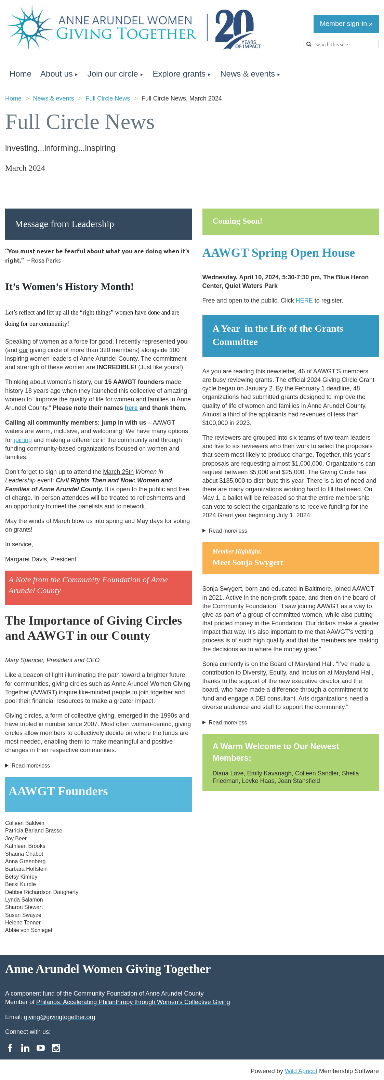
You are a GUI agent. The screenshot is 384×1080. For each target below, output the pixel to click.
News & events (53, 98)
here (131, 407)
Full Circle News (107, 98)
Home (13, 98)
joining (23, 440)
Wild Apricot (301, 1071)
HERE (304, 300)
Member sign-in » (346, 23)
